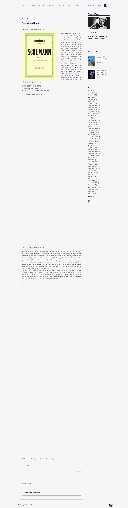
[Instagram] (111, 505)
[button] (105, 5)
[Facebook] (106, 505)
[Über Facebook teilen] (23, 465)
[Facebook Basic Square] (89, 201)
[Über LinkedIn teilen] (28, 465)
